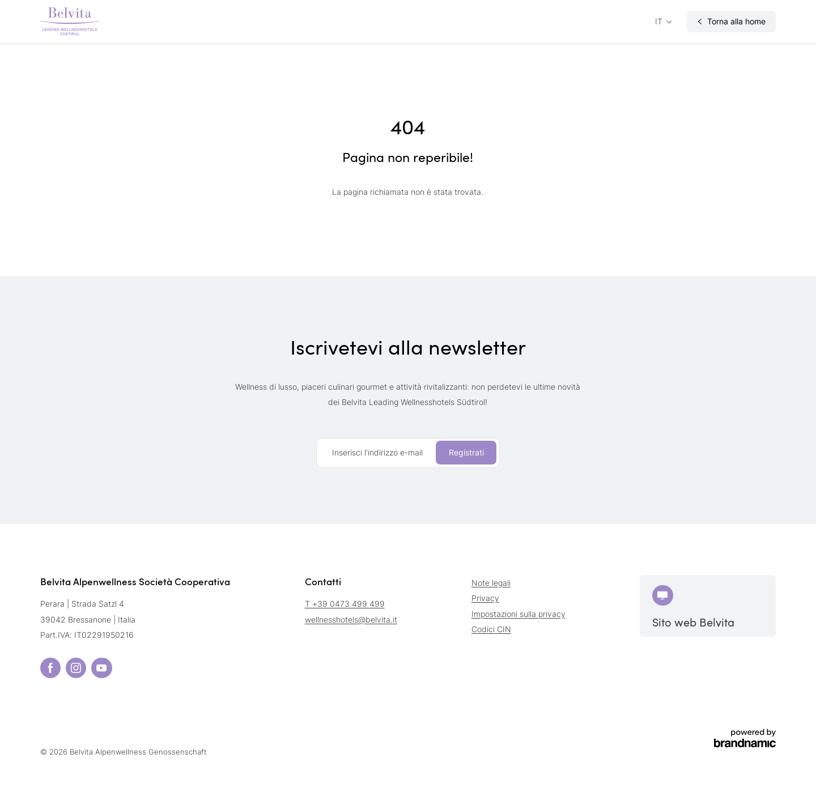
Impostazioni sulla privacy (518, 614)
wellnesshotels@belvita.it (351, 619)
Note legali (491, 582)
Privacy (485, 598)
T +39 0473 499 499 (345, 603)
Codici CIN (491, 629)
